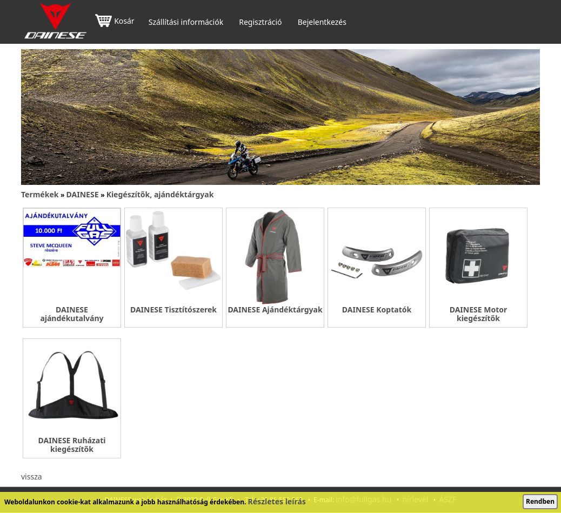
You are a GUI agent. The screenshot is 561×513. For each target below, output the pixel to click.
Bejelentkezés (322, 22)
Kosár (114, 22)
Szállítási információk (186, 22)
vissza (31, 476)
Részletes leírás (277, 501)
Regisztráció (260, 22)
